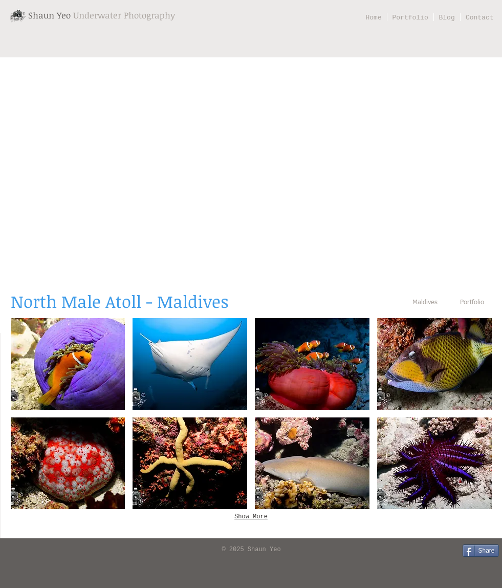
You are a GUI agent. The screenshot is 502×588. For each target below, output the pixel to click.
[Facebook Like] (23, 550)
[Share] (481, 550)
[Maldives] (425, 303)
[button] (68, 364)
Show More (251, 516)
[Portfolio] (472, 303)
